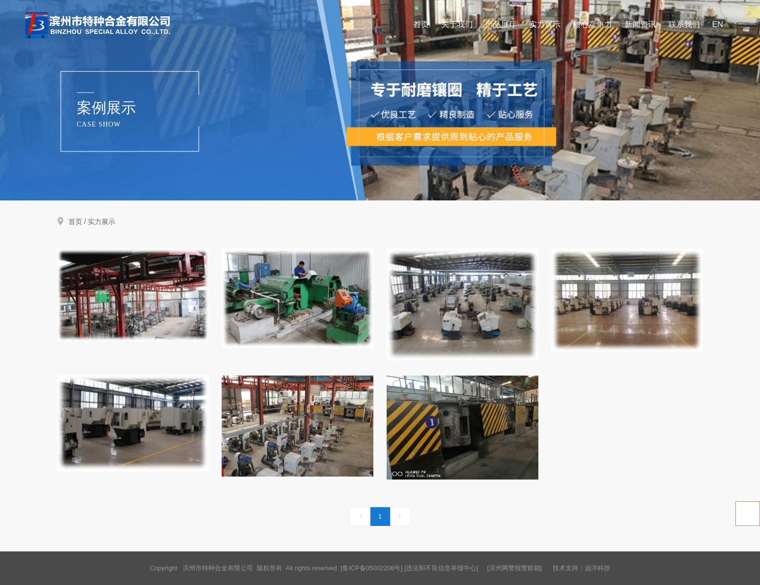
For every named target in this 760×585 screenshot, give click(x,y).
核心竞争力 (592, 25)
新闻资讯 (640, 25)
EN (717, 25)
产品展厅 (501, 25)
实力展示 (545, 25)
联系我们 (684, 25)
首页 (421, 25)
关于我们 (457, 25)
